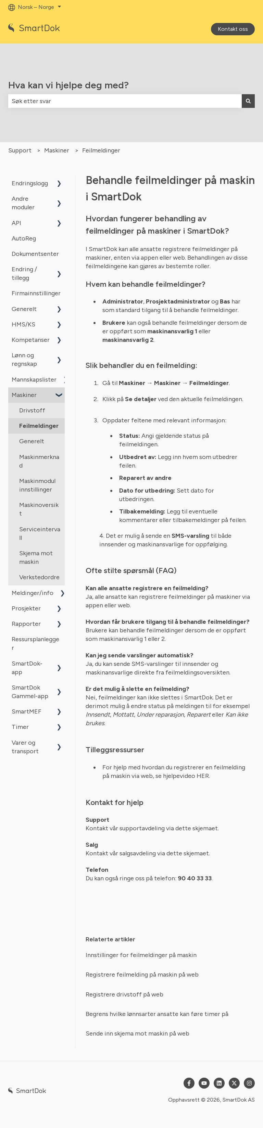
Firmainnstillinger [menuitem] (36, 293)
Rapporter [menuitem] (26, 624)
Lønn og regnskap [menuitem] (24, 359)
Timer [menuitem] (20, 727)
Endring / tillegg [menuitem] (24, 273)
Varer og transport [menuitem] (25, 747)
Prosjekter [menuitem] (26, 608)
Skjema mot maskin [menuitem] (36, 557)
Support (20, 150)
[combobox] (125, 101)
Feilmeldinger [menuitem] (39, 426)
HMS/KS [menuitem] (23, 324)
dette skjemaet (196, 828)
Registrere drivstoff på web (124, 994)
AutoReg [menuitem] (24, 238)
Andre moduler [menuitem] (23, 203)
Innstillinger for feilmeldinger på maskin (141, 955)
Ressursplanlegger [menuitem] (35, 643)
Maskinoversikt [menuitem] (39, 509)
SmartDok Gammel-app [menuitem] (30, 692)
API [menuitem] (16, 223)
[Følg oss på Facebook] (189, 1083)
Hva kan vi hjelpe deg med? (68, 85)
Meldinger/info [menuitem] (32, 593)
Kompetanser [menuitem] (31, 340)
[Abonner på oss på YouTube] (204, 1083)
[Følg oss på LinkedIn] (219, 1083)
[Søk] (248, 101)
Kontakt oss (233, 29)
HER (203, 776)
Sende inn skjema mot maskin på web (137, 1033)
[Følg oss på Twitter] (234, 1083)
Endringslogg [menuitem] (30, 183)
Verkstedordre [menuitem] (39, 577)
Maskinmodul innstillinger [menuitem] (37, 485)
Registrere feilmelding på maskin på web (142, 974)
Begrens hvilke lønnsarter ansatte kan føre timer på (157, 1014)
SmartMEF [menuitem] (26, 711)
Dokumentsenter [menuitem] (35, 254)
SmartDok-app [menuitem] (27, 668)
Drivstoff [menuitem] (32, 410)
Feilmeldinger (101, 150)
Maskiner (56, 150)
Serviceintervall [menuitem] (39, 533)
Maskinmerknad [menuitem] (39, 461)
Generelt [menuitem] (24, 309)
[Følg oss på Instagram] (249, 1083)
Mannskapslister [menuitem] (34, 379)
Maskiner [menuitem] (24, 395)
